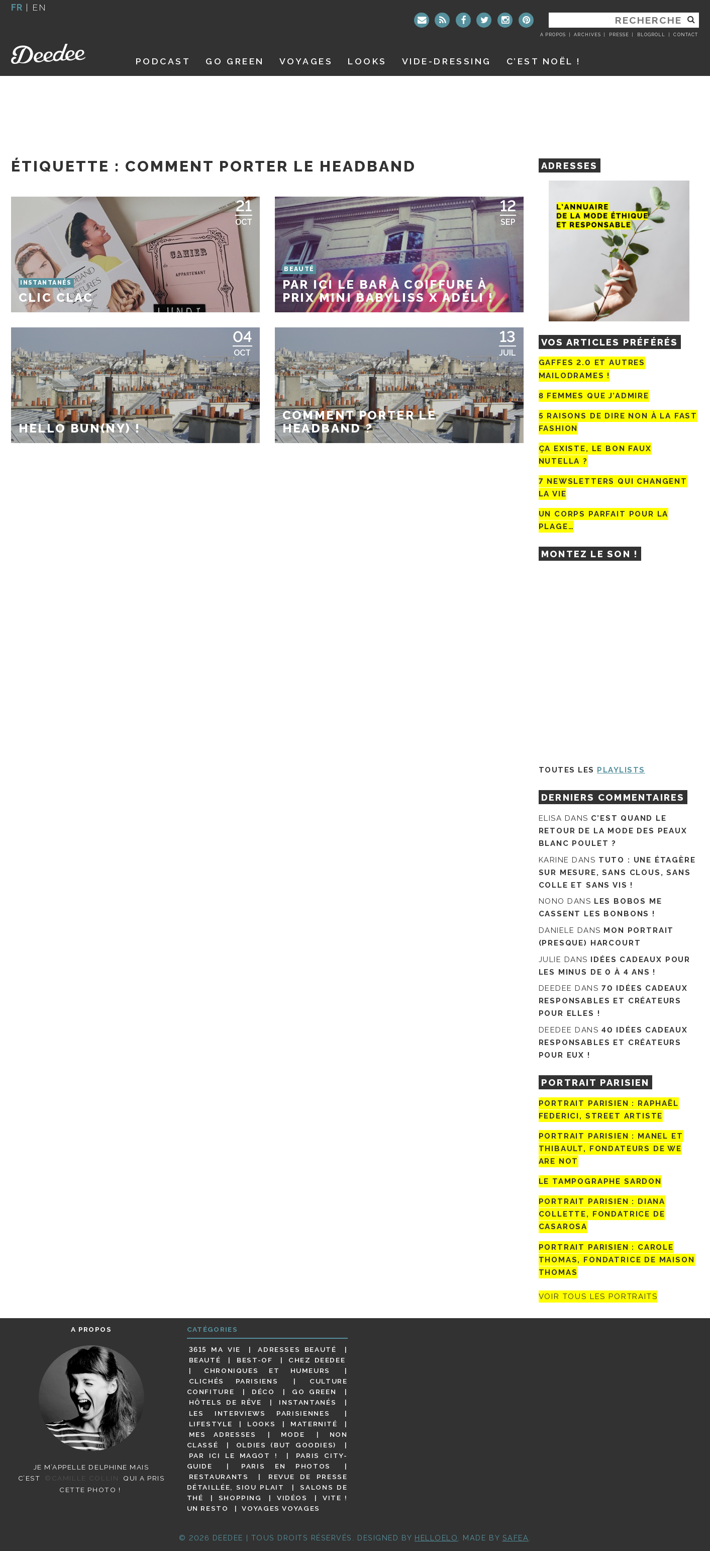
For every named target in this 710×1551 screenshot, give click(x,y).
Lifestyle (211, 1424)
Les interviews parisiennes (259, 1413)
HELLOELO (436, 1537)
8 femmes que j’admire (594, 395)
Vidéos (292, 1498)
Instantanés (307, 1402)
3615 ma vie (215, 1349)
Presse (619, 34)
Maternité (314, 1424)
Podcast (163, 61)
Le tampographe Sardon (600, 1181)
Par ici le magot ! (233, 1455)
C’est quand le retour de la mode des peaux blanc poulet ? (613, 831)
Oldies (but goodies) (286, 1445)
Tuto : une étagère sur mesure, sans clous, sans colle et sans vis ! (617, 872)
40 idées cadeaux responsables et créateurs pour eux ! (613, 1042)
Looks (367, 61)
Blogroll (651, 34)
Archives (587, 34)
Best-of (254, 1360)
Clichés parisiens (233, 1381)
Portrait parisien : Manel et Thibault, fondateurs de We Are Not (611, 1149)
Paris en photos (286, 1466)
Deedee (62, 54)
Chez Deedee (316, 1360)
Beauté (205, 1360)
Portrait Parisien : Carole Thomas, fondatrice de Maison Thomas (617, 1260)
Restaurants (219, 1477)
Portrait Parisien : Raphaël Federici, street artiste (609, 1110)
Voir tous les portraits (598, 1296)
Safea (515, 1537)
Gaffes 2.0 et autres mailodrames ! (592, 369)
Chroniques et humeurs (267, 1370)
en (39, 7)
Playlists (621, 769)
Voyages (306, 61)
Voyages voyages (281, 1508)
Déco (263, 1392)
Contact (685, 34)
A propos (553, 34)
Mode (293, 1434)
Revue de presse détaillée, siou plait (267, 1482)
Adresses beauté (297, 1349)
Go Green (314, 1392)
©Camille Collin (82, 1478)
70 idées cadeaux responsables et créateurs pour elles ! (613, 1001)
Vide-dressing (446, 61)
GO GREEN (235, 61)
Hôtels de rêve (225, 1402)
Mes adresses (222, 1434)
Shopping (240, 1498)
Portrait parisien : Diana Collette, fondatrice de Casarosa (602, 1214)
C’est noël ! (543, 61)
